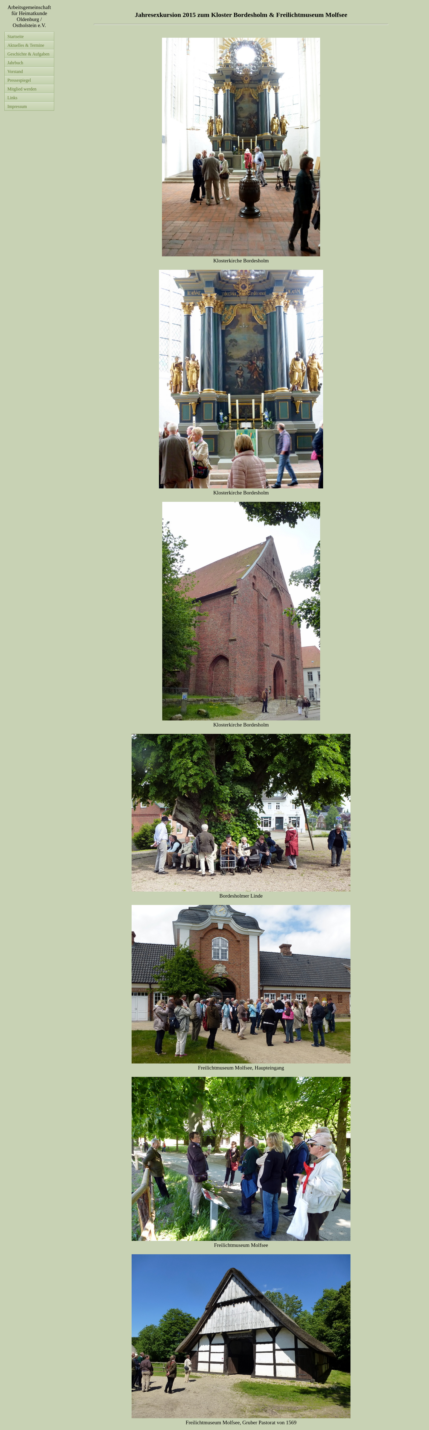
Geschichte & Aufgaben (28, 54)
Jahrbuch (15, 62)
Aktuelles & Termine (25, 45)
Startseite (15, 36)
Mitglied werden (21, 89)
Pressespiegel (19, 80)
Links (12, 97)
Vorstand (15, 71)
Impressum (17, 106)
